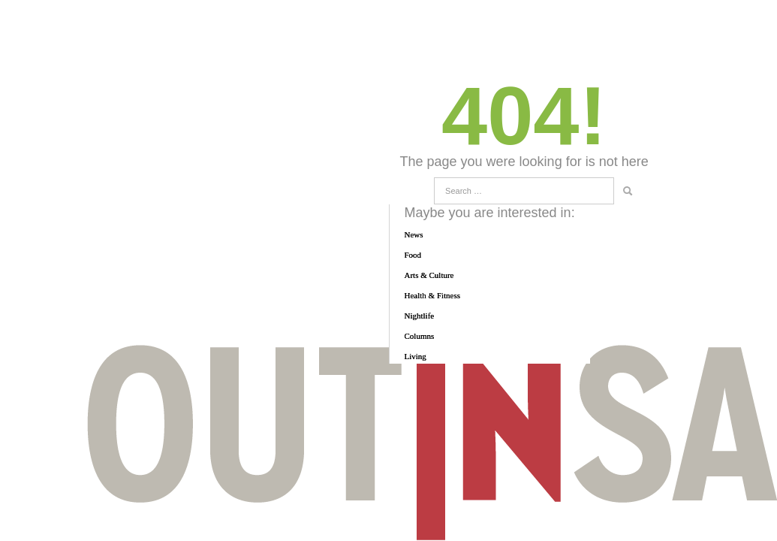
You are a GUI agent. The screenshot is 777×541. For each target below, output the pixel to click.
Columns (420, 335)
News (414, 234)
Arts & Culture (429, 275)
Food (413, 254)
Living (415, 356)
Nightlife (420, 315)
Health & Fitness (433, 295)
